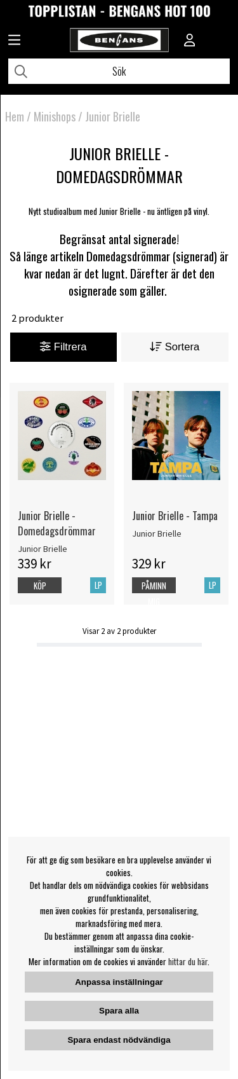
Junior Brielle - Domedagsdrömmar (57, 523)
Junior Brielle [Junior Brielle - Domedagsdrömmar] (42, 548)
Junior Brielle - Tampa (175, 515)
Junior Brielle (112, 116)
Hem (14, 116)
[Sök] (119, 71)
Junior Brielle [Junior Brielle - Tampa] (157, 533)
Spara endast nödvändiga (118, 1040)
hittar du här (188, 961)
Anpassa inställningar (119, 982)
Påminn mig (154, 593)
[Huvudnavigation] (14, 41)
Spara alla (119, 1010)
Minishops (55, 116)
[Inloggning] (189, 41)
